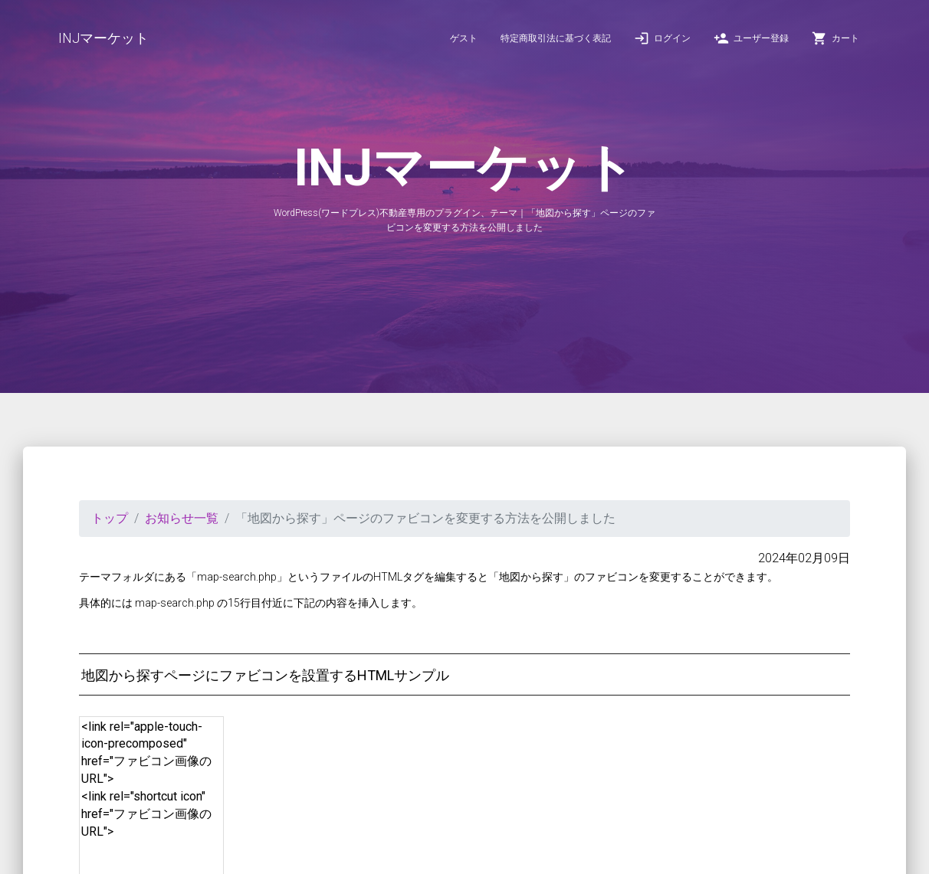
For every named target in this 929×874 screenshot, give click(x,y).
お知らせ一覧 (181, 518)
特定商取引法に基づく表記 (556, 38)
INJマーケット (103, 38)
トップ (109, 518)
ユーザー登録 (751, 38)
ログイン (662, 38)
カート (835, 38)
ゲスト (464, 38)
